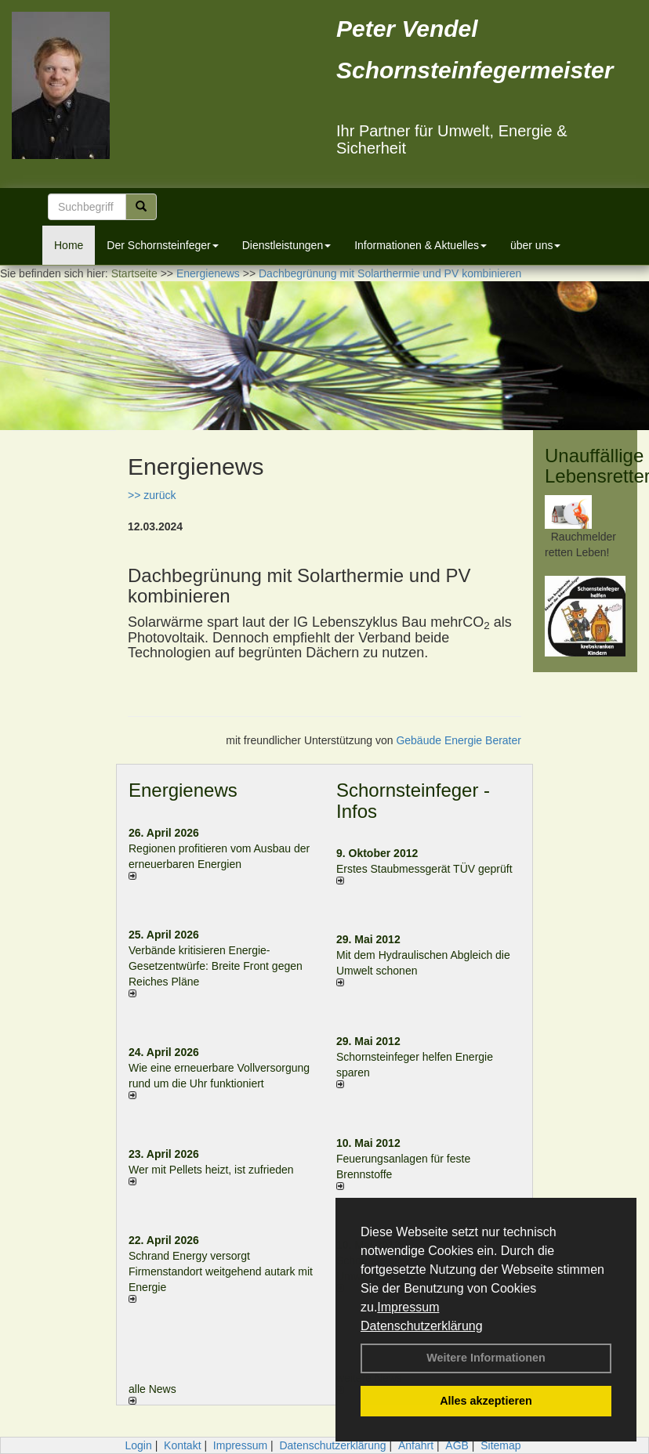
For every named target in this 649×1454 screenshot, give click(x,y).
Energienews (183, 790)
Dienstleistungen (287, 245)
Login (138, 1445)
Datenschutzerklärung (422, 1326)
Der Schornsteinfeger (162, 245)
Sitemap (500, 1445)
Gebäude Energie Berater (458, 740)
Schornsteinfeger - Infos (413, 800)
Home (68, 245)
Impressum (408, 1307)
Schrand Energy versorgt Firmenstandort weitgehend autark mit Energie (221, 1271)
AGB (457, 1445)
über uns (535, 245)
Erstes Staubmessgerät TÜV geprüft (424, 869)
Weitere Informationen (486, 1357)
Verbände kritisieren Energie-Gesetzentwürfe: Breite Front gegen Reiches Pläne (216, 966)
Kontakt (182, 1445)
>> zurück (152, 495)
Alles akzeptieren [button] (486, 1400)
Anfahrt (415, 1445)
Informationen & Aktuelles (420, 245)
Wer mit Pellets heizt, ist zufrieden (211, 1169)
